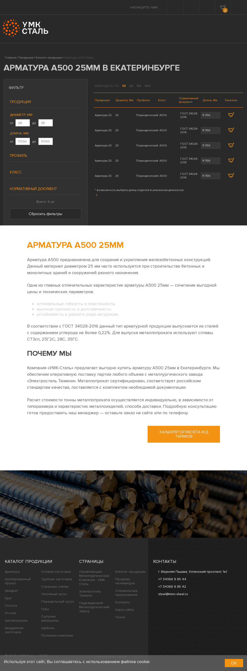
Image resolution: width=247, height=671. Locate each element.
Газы (45, 609)
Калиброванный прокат (18, 581)
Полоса (11, 606)
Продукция (20, 102)
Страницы (91, 561)
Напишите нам (144, 7)
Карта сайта (124, 610)
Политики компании (57, 635)
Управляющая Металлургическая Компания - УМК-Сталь (94, 578)
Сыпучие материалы (50, 618)
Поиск (120, 617)
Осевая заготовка (56, 572)
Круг (8, 598)
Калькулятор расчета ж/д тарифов (184, 434)
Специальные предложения (126, 593)
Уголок (10, 613)
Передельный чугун (57, 601)
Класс (15, 172)
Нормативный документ (33, 189)
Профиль (18, 155)
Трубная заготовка (56, 579)
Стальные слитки (55, 587)
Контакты (122, 602)
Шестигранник (16, 620)
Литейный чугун (54, 594)
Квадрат (11, 591)
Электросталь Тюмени (90, 593)
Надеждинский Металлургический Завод (94, 607)
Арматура (12, 572)
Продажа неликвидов (125, 581)
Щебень (48, 628)
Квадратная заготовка (14, 630)
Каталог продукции (28, 561)
